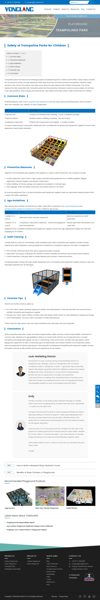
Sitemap (54, 596)
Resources (75, 9)
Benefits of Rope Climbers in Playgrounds (36, 472)
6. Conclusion (13, 73)
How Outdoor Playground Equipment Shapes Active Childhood (29, 526)
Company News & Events (54, 569)
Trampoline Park (10, 566)
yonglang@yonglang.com (34, 2)
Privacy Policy (63, 596)
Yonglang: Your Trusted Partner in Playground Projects (26, 530)
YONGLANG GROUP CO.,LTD (21, 596)
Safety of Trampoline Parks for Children (22, 18)
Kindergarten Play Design (13, 569)
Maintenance (50, 582)
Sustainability (50, 574)
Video (48, 577)
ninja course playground (70, 206)
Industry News (50, 572)
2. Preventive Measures (16, 60)
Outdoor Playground (11, 561)
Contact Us (90, 9)
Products (47, 9)
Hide (22, 53)
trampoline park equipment (37, 102)
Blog (82, 9)
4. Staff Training (14, 67)
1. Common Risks (14, 57)
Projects (56, 9)
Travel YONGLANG (52, 564)
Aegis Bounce (10, 508)
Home (2, 18)
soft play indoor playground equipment (19, 209)
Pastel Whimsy (71, 508)
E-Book (48, 579)
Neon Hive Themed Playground (46, 508)
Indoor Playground (10, 564)
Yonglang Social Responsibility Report (20, 522)
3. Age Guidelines (14, 63)
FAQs (48, 585)
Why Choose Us (51, 566)
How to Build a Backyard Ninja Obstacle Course (38, 465)
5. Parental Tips (14, 70)
